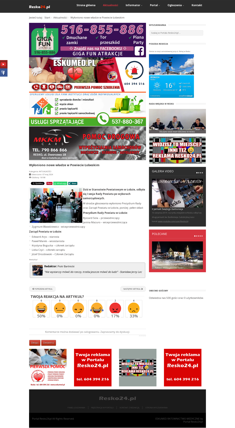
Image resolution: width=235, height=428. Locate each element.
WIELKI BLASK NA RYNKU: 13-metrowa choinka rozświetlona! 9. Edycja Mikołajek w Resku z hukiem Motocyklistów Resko (178, 264)
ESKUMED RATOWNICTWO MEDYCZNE (177, 419)
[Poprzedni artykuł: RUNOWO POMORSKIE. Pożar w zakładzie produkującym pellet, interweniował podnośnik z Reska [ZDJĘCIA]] (42, 289)
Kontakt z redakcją (129, 408)
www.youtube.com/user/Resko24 (173, 221)
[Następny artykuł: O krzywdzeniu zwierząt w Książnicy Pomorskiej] (133, 289)
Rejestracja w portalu (102, 408)
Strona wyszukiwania (156, 408)
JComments (142, 336)
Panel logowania (76, 408)
